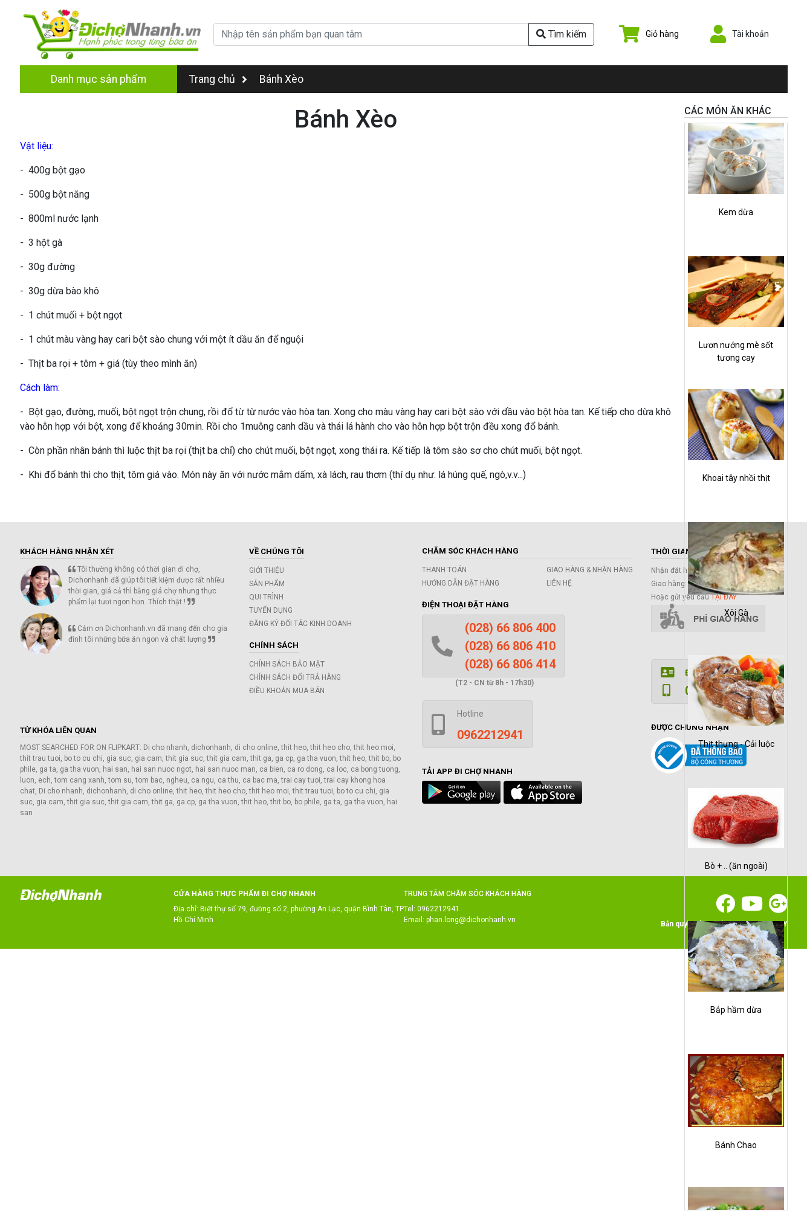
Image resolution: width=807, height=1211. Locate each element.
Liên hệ (559, 583)
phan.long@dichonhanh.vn (471, 920)
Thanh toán (444, 570)
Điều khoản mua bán (287, 690)
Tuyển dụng (271, 610)
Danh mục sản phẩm (98, 79)
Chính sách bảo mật (287, 664)
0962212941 (438, 909)
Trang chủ (218, 79)
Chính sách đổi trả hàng (295, 677)
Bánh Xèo (281, 79)
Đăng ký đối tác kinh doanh (300, 623)
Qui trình (266, 597)
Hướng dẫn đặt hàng (460, 583)
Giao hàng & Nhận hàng (589, 570)
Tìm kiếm (561, 34)
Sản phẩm (267, 584)
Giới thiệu (266, 570)
